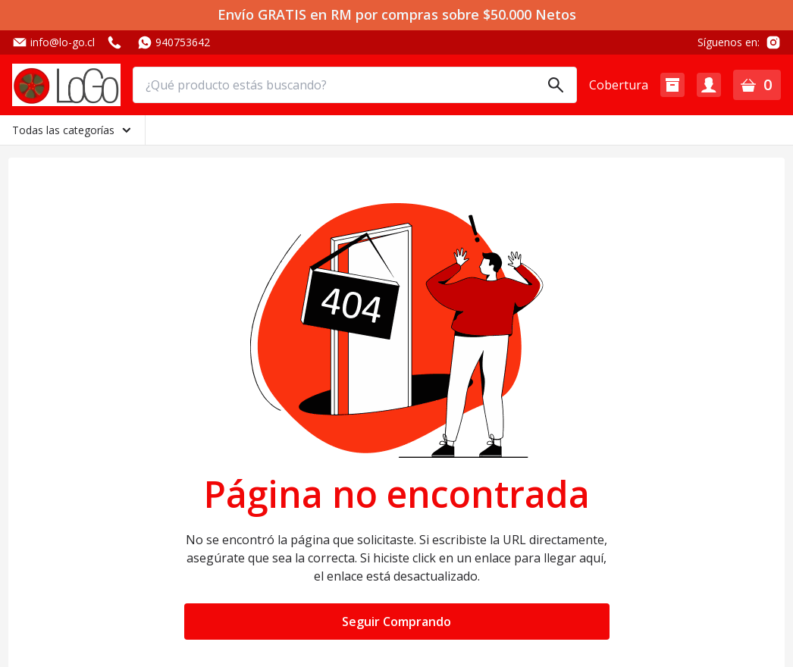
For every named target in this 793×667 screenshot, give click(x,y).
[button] (672, 85)
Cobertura (618, 85)
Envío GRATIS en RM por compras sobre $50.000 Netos (397, 14)
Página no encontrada (397, 494)
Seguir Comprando (396, 621)
